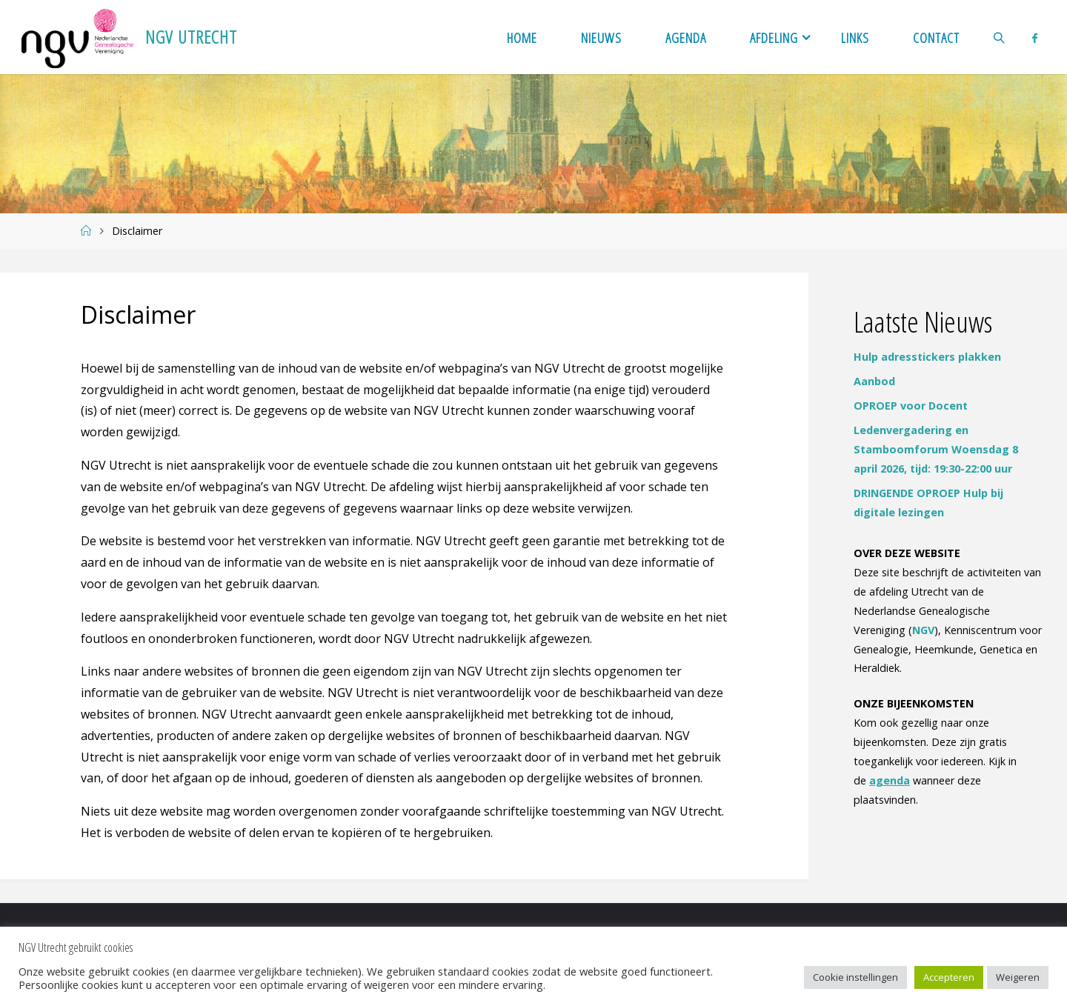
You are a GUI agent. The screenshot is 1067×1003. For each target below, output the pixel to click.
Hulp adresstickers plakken (927, 357)
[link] (1000, 37)
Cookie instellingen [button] (855, 977)
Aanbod (874, 381)
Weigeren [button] (1018, 977)
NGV (923, 630)
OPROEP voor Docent (911, 406)
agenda (889, 780)
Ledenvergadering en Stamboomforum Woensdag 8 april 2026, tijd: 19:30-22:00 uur (936, 449)
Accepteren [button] (948, 977)
